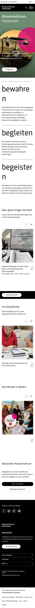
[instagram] (9, 511)
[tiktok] (14, 511)
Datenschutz (19, 597)
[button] (26, 8)
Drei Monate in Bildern (14, 387)
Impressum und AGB (8, 597)
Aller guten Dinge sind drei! (17, 210)
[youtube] (19, 511)
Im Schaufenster (11, 307)
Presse (25, 601)
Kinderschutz (29, 597)
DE (30, 2)
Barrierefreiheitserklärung (10, 601)
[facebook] (4, 511)
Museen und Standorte (9, 2)
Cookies (4, 605)
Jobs (20, 601)
